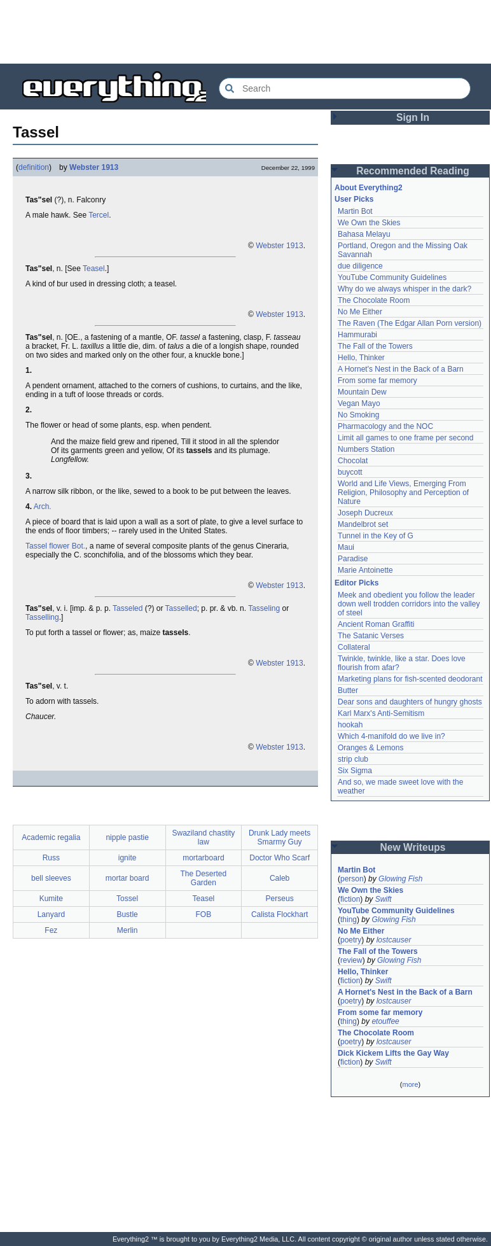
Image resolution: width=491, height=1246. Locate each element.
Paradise (353, 558)
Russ (51, 857)
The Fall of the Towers (375, 346)
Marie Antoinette (365, 570)
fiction (350, 899)
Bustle (126, 914)
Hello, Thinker (361, 357)
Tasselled (181, 608)
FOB (204, 914)
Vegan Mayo (359, 403)
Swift (383, 899)
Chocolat (353, 460)
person (352, 878)
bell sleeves (51, 878)
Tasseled (127, 608)
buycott (350, 472)
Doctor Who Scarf (279, 857)
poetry (350, 939)
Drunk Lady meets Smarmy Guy (279, 837)
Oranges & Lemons (370, 747)
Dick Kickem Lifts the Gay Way (393, 1053)
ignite (127, 857)
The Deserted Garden (204, 878)
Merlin (127, 930)
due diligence (360, 266)
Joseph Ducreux (365, 512)
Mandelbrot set (363, 524)
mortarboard (203, 857)
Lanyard (51, 914)
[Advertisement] (245, 31)
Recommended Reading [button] (412, 170)
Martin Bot (355, 211)
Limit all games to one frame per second (405, 437)
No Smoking (358, 414)
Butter (348, 690)
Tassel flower (47, 546)
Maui (346, 547)
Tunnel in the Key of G (375, 535)
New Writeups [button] (413, 847)
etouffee (385, 1021)
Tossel (127, 898)
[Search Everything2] (345, 88)
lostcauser (394, 939)
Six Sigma (355, 770)
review (351, 960)
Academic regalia (51, 837)
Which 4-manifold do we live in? (391, 736)
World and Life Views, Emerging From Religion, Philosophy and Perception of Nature (403, 492)
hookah (350, 724)
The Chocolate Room (374, 300)
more (410, 1084)
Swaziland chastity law (203, 837)
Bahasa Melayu (364, 234)
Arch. (43, 506)
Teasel (94, 268)
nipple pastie (127, 837)
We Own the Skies (369, 222)
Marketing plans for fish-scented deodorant (410, 679)
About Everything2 (369, 187)
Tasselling (42, 617)
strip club (353, 759)
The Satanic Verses (371, 635)
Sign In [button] (412, 117)
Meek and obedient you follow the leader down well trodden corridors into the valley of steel (409, 604)
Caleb (279, 878)
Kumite (51, 898)
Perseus (280, 898)
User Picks (354, 199)
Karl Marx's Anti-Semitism (381, 713)
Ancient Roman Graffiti (376, 624)
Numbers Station (366, 449)
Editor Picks (356, 582)
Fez (51, 930)
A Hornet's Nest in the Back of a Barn (401, 369)
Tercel (98, 215)
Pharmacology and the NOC (385, 426)
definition (33, 167)
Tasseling (264, 608)
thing (348, 919)
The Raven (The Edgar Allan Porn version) (409, 323)
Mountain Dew (362, 392)
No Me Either (360, 311)
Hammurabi (357, 334)
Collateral (354, 647)
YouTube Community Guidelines (392, 277)
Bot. (78, 546)
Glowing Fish (400, 878)
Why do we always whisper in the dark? (404, 288)
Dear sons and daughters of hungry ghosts (410, 701)
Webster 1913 (93, 167)
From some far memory (377, 380)
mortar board (127, 878)
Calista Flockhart (279, 914)
